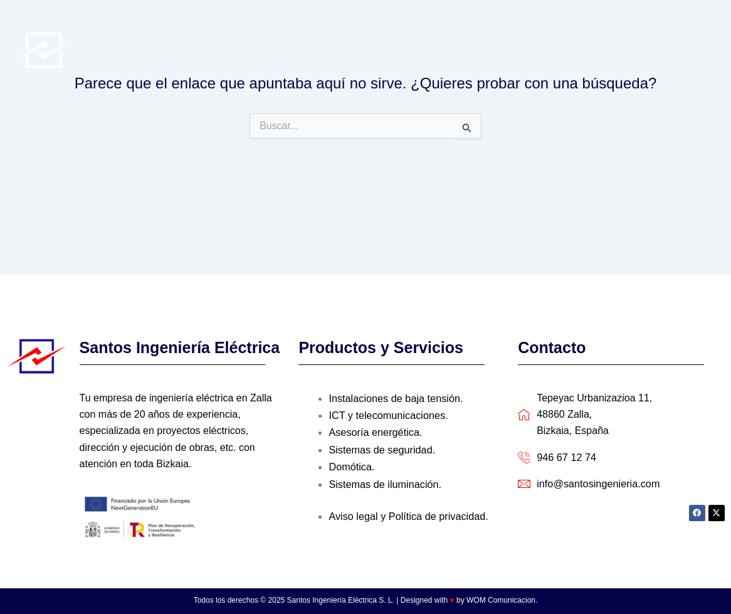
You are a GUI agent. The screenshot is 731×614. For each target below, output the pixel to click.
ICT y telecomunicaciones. (387, 414)
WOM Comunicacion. (501, 600)
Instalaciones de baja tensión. (395, 398)
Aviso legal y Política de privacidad (406, 512)
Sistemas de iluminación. (384, 480)
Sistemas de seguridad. (381, 447)
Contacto (338, 75)
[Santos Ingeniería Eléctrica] (44, 49)
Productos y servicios (501, 25)
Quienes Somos (391, 24)
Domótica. (351, 463)
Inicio (328, 24)
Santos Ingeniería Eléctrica (190, 50)
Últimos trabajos (616, 24)
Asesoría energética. (375, 430)
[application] (554, 25)
